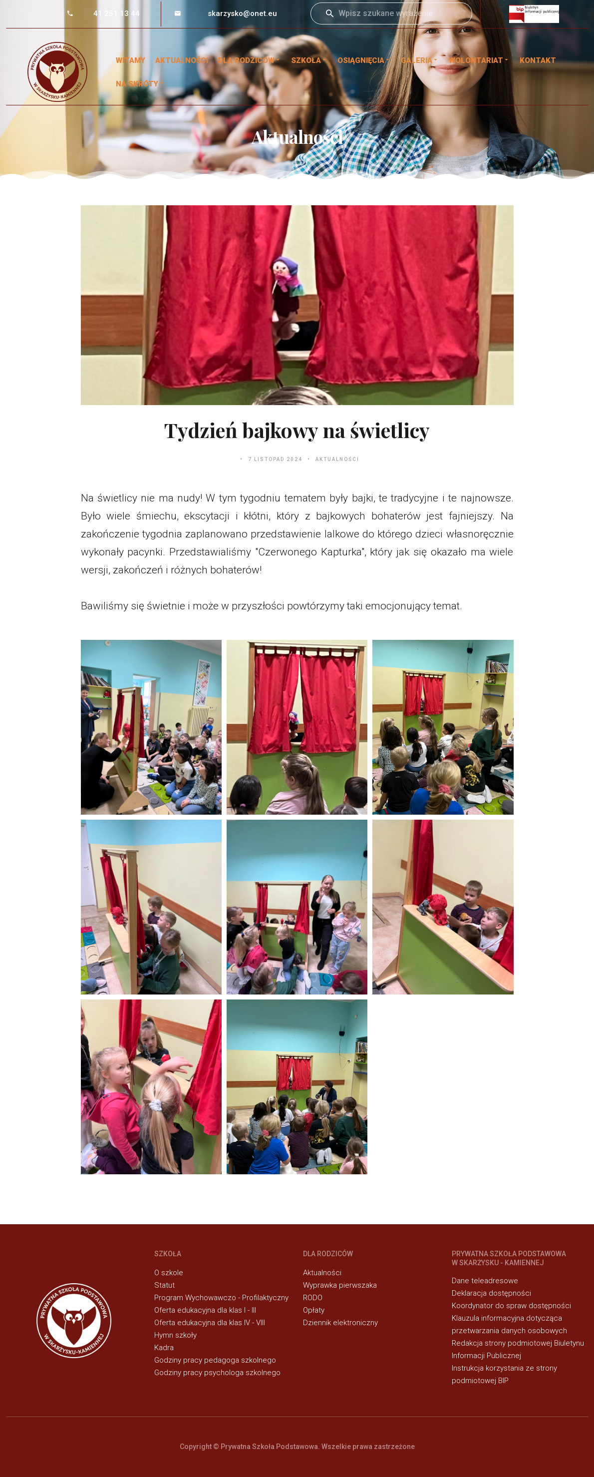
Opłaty (313, 1310)
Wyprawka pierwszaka (340, 1285)
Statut (164, 1285)
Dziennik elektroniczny (340, 1322)
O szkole (168, 1272)
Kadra (164, 1347)
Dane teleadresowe (485, 1280)
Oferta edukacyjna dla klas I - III (205, 1310)
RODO (312, 1297)
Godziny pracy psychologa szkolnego (217, 1372)
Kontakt (538, 60)
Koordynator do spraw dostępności (511, 1305)
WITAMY (130, 60)
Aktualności (181, 60)
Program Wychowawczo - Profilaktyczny (221, 1297)
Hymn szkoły (175, 1335)
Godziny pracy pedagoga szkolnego (215, 1360)
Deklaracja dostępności (491, 1293)
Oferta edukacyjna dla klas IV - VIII (209, 1322)
